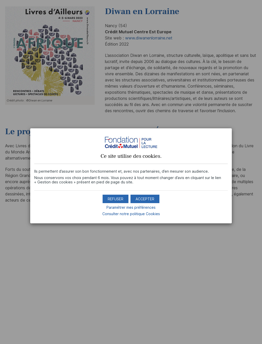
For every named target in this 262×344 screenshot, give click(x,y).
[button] (144, 199)
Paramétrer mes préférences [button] (131, 207)
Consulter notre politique (131, 214)
